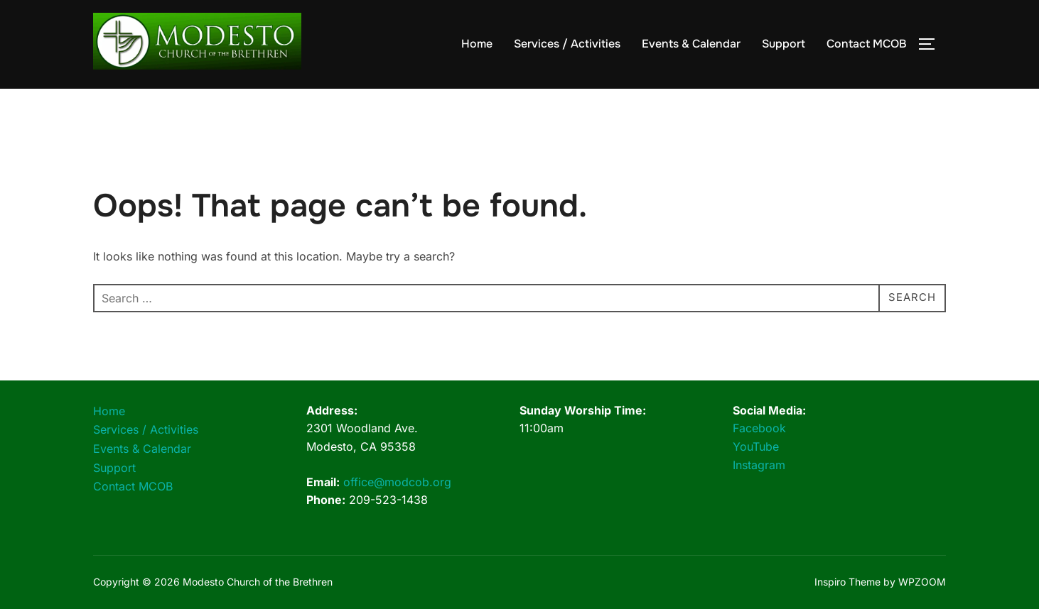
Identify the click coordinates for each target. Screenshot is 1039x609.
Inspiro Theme (847, 582)
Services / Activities (567, 43)
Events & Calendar (691, 43)
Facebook (759, 428)
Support (783, 43)
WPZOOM (922, 582)
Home (476, 43)
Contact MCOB (867, 43)
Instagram (759, 465)
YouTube (756, 446)
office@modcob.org (397, 482)
